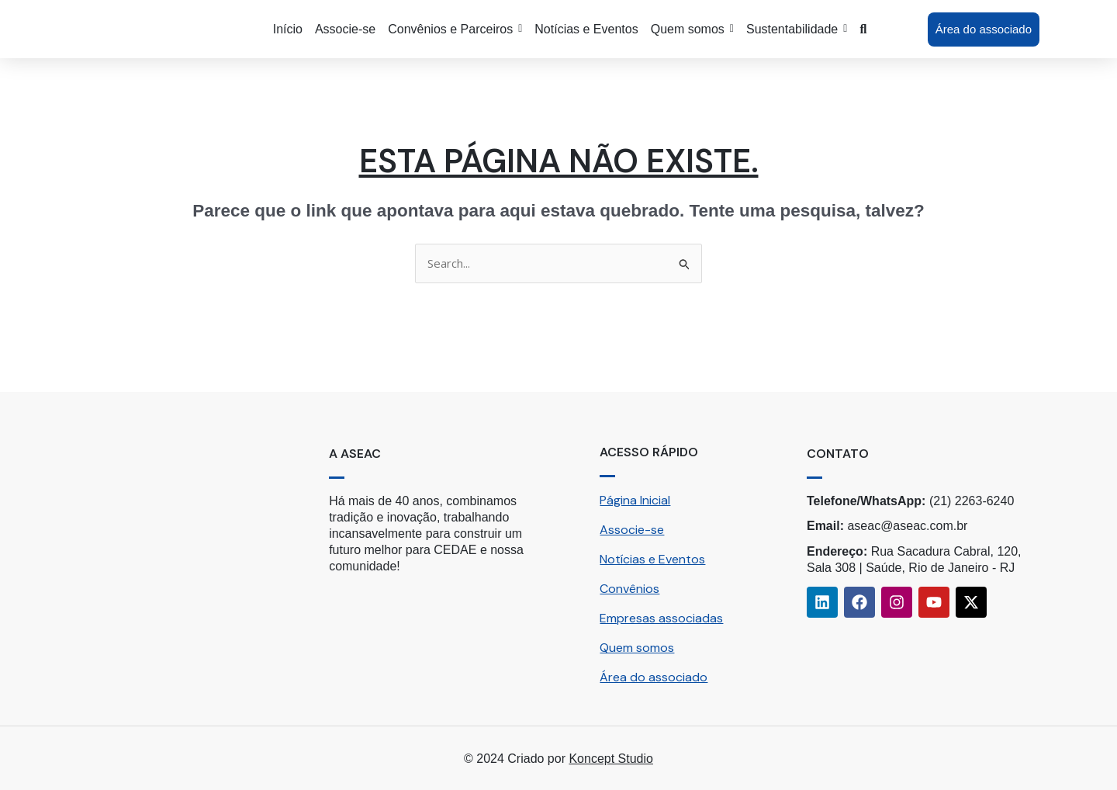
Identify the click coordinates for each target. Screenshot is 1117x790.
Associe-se (632, 529)
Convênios (629, 588)
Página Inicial (635, 500)
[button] (455, 29)
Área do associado (653, 677)
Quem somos (637, 647)
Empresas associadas (661, 618)
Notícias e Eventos (652, 559)
